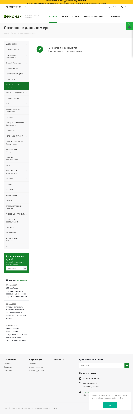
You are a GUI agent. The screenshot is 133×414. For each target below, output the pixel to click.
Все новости (21, 280)
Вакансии (8, 367)
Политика (8, 370)
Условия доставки (36, 370)
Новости (7, 363)
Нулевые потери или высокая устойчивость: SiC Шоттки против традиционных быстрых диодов (16, 313)
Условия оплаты (36, 367)
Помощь (33, 363)
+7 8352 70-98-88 (13, 7)
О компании (10, 359)
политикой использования (101, 398)
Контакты (59, 359)
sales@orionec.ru (90, 383)
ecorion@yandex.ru (91, 386)
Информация (35, 359)
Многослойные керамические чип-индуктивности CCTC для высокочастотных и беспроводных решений (16, 334)
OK (110, 405)
